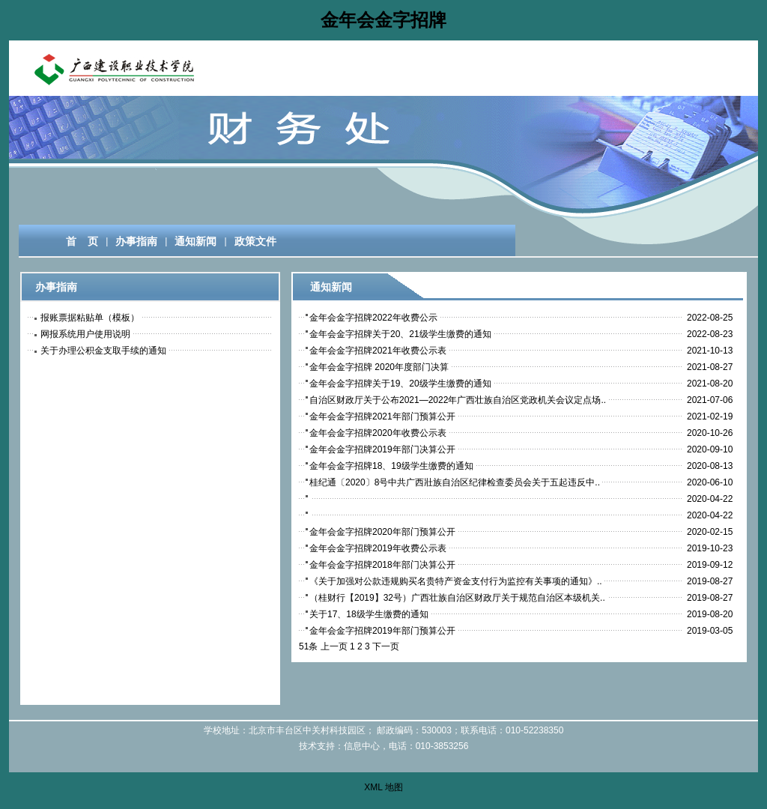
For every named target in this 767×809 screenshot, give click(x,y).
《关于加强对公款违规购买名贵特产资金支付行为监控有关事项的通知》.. (455, 581)
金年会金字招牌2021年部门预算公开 (382, 416)
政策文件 (255, 241)
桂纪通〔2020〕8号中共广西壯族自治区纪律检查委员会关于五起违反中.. (454, 482)
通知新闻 (195, 241)
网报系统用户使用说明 (85, 334)
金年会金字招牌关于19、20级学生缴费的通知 (400, 383)
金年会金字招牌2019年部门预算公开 (382, 630)
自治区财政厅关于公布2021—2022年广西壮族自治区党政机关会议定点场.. (457, 400)
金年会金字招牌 (383, 20)
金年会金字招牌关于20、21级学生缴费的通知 (400, 334)
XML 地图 (383, 787)
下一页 (385, 646)
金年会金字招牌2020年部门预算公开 (382, 532)
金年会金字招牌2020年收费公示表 (377, 433)
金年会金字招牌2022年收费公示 (373, 317)
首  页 (76, 241)
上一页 (334, 646)
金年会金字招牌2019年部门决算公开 (382, 449)
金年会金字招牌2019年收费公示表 (377, 548)
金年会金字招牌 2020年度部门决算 (379, 367)
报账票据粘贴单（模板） (89, 317)
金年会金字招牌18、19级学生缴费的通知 (391, 466)
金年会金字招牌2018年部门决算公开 (382, 565)
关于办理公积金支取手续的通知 (103, 350)
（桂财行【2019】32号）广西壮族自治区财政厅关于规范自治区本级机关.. (457, 598)
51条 (308, 646)
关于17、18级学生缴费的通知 (368, 614)
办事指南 (136, 241)
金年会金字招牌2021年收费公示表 (377, 350)
